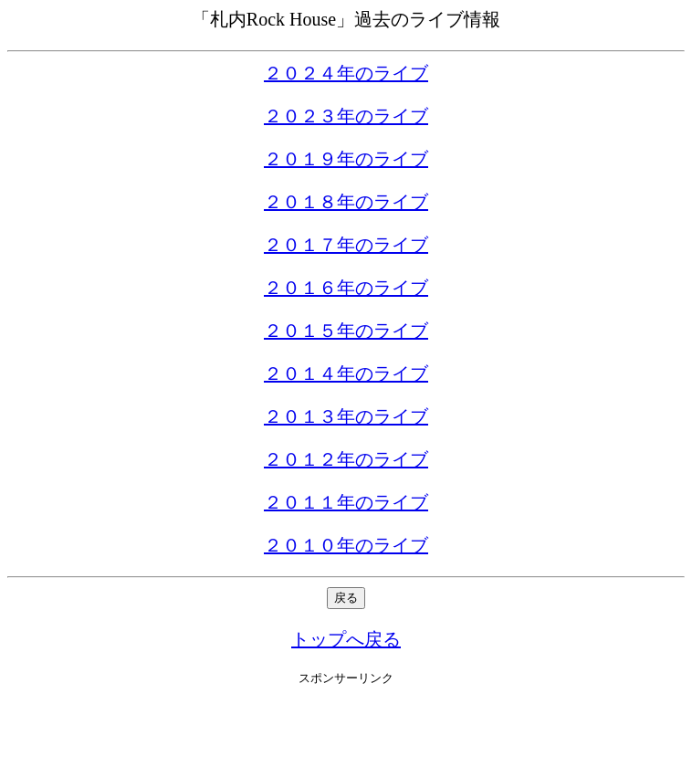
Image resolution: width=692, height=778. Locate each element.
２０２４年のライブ (346, 73)
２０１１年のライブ (346, 502)
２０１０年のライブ (346, 545)
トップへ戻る (346, 639)
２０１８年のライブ (346, 202)
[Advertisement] (346, 732)
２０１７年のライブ (346, 245)
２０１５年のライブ (346, 331)
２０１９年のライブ (346, 159)
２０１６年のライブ (346, 288)
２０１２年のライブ (346, 459)
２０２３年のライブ (346, 116)
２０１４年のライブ (346, 373)
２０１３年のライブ (346, 416)
